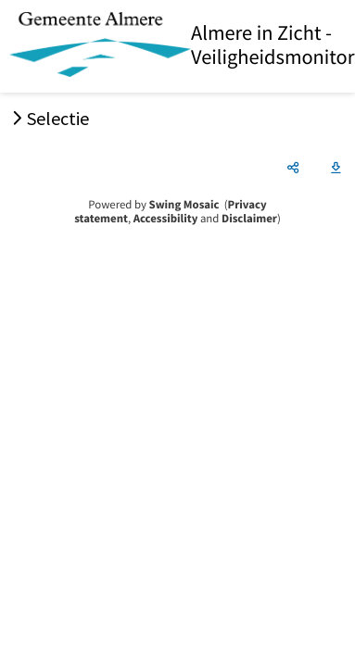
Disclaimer (249, 218)
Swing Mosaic (184, 204)
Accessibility (165, 218)
